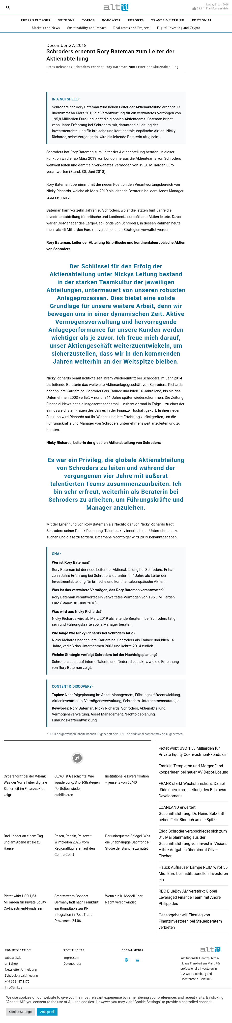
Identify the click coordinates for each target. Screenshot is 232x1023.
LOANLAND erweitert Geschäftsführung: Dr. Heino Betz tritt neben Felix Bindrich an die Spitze (191, 813)
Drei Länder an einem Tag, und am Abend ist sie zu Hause (24, 842)
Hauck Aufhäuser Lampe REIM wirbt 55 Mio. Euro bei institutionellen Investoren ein (193, 873)
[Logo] (116, 7)
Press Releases (58, 67)
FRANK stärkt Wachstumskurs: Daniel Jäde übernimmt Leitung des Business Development (192, 789)
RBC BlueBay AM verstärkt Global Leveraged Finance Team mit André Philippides (190, 897)
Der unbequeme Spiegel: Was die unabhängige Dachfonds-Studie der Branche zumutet (127, 842)
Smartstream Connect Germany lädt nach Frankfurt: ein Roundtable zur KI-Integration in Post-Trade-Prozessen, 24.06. (77, 908)
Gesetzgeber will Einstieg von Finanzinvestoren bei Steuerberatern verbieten (190, 921)
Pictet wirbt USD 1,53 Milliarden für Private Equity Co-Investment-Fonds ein (25, 902)
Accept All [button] (47, 1012)
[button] (7, 7)
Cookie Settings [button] (20, 1012)
